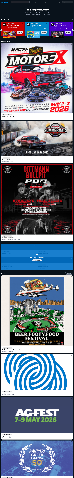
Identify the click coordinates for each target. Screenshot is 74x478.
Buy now (20, 32)
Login (40, 474)
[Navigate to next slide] (73, 30)
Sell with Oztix (67, 2)
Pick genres (37, 315)
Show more (68, 97)
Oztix (53, 2)
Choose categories (37, 239)
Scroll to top (37, 460)
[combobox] (20, 2)
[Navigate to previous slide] (1, 30)
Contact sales (47, 474)
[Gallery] (37, 30)
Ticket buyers (34, 2)
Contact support (15, 474)
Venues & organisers (45, 2)
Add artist (37, 142)
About (59, 476)
